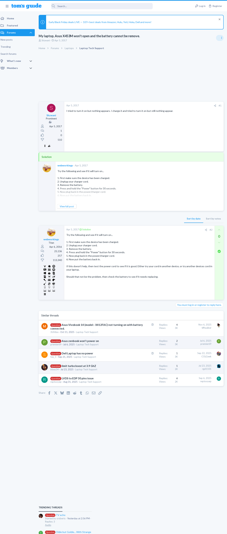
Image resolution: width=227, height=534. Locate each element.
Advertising (75, 528)
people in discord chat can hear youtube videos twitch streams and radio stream (199, 330)
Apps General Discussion (189, 264)
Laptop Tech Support (188, 244)
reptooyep (58, 409)
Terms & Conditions (147, 528)
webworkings (67, 165)
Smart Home (183, 281)
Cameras (181, 302)
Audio (180, 227)
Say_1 (55, 374)
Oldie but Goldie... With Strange (200, 234)
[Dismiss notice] (218, 20)
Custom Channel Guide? (196, 309)
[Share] (158, 105)
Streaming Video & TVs (189, 319)
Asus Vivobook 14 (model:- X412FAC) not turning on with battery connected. (73, 328)
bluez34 (56, 393)
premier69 (57, 355)
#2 (154, 229)
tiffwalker (149, 327)
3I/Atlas (56, 335)
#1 (163, 105)
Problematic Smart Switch (196, 271)
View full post (69, 206)
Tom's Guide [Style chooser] (198, 514)
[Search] (99, 6)
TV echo (187, 217)
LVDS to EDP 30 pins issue (80, 406)
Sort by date (137, 218)
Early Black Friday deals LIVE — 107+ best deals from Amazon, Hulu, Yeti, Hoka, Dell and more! (102, 22)
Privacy (123, 528)
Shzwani (48, 40)
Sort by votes (156, 218)
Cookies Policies (100, 528)
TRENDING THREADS (182, 209)
